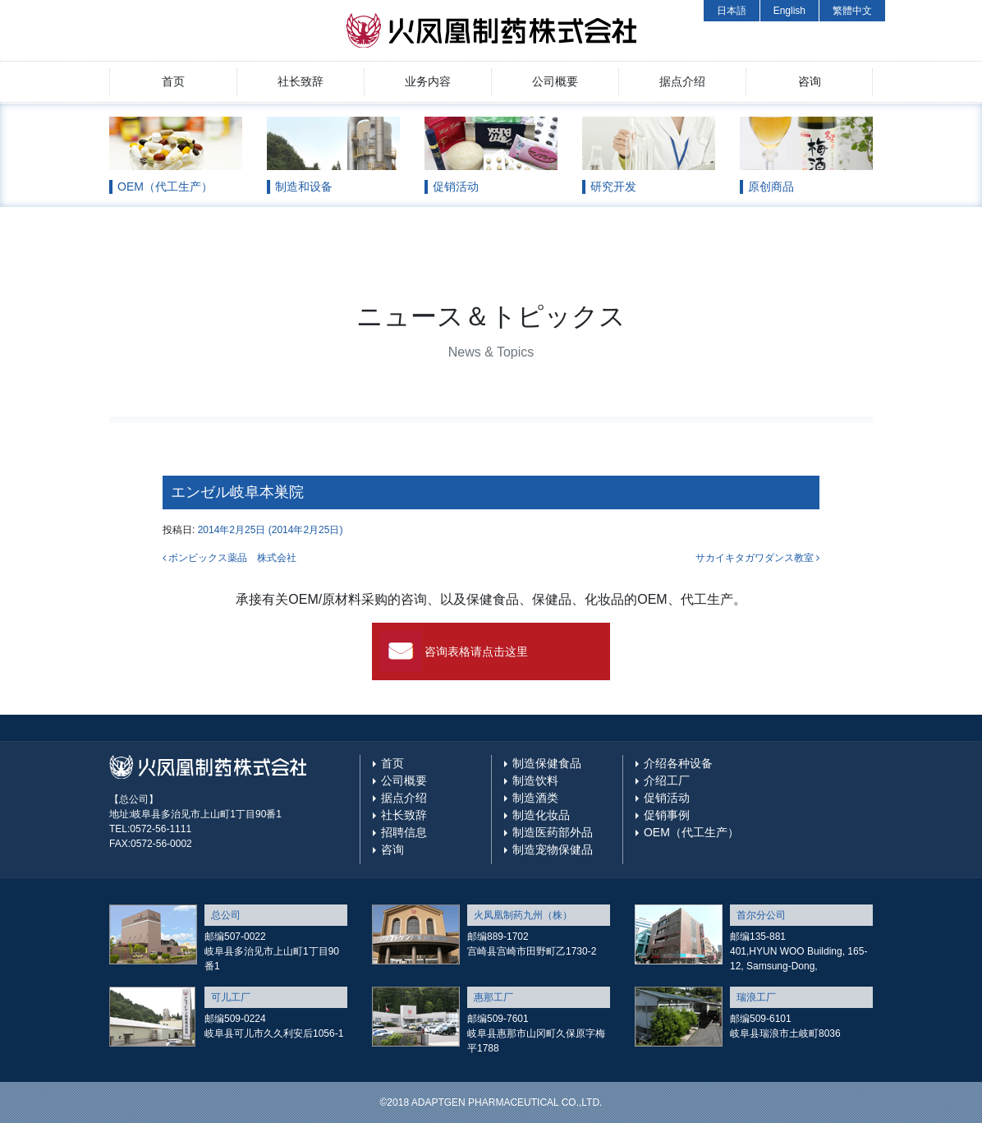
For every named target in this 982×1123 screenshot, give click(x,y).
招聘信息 (404, 832)
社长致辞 (301, 81)
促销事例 (667, 815)
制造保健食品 (546, 763)
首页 (173, 81)
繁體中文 (852, 10)
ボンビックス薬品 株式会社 (229, 558)
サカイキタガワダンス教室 (757, 558)
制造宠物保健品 (552, 849)
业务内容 (428, 81)
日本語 (731, 10)
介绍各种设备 (678, 763)
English (789, 10)
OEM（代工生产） (691, 832)
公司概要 (555, 81)
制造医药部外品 (552, 832)
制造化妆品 (541, 815)
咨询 (809, 81)
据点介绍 (682, 81)
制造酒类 (535, 797)
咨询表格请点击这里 (476, 651)
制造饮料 (535, 780)
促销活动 (667, 797)
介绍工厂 (667, 780)
